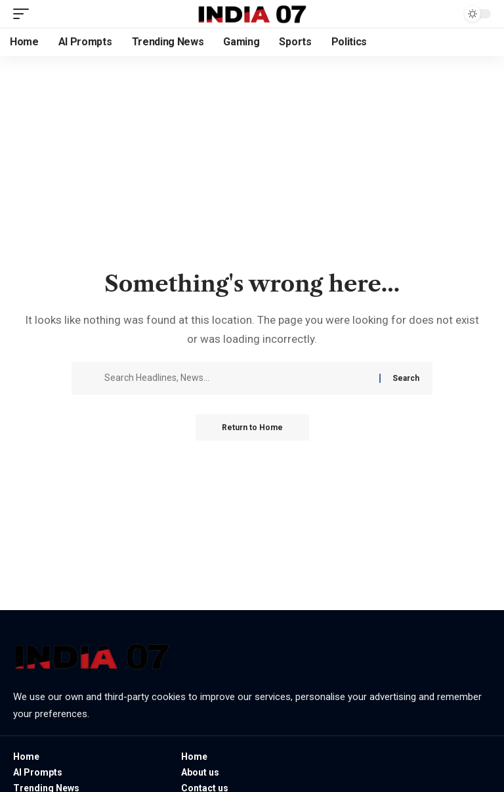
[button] (24, 14)
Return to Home (252, 427)
